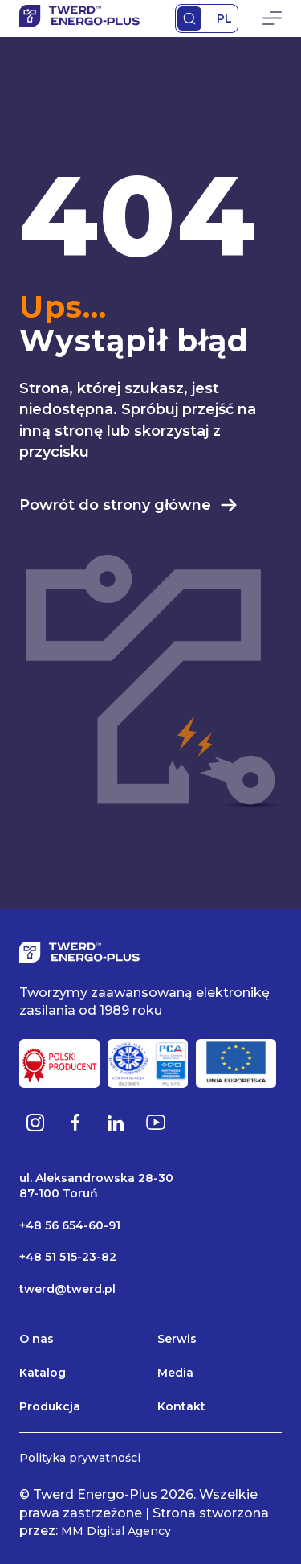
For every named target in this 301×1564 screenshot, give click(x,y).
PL (224, 18)
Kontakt (181, 1406)
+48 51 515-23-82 (67, 1257)
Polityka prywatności (79, 1458)
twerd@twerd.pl (67, 1289)
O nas (36, 1339)
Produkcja (49, 1406)
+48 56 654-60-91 (69, 1225)
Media (175, 1372)
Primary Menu (272, 18)
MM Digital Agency (116, 1531)
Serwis (177, 1339)
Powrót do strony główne (128, 505)
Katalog (42, 1372)
